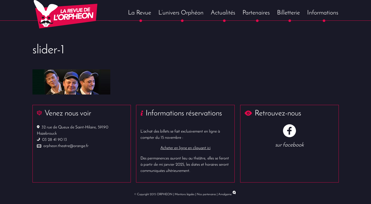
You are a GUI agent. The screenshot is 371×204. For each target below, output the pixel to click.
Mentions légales (184, 194)
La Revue (139, 13)
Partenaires (256, 13)
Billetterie (288, 13)
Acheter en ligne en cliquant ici (185, 148)
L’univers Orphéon (181, 13)
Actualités (223, 13)
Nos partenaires (206, 194)
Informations (322, 13)
